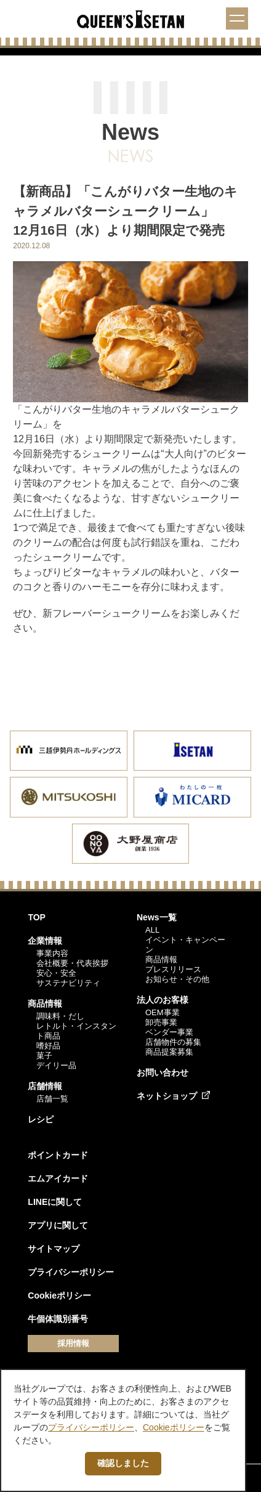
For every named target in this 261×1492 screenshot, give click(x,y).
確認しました (123, 1463)
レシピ (41, 1119)
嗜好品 (48, 1045)
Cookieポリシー (59, 1295)
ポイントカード (58, 1155)
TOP (37, 917)
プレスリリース (173, 969)
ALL (152, 930)
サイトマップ (53, 1249)
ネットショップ (167, 1096)
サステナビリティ (68, 982)
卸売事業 (161, 1022)
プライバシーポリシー (71, 1272)
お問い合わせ (162, 1072)
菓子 (44, 1055)
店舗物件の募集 (173, 1042)
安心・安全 (56, 973)
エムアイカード (58, 1178)
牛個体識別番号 (58, 1319)
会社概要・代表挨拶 (72, 963)
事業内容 (52, 953)
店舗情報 (45, 1086)
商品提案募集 (169, 1051)
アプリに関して (58, 1225)
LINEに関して (55, 1202)
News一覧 (157, 917)
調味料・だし (60, 1016)
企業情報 (45, 941)
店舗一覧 (52, 1098)
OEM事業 (162, 1012)
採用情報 (73, 1343)
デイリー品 (56, 1065)
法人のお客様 (162, 1000)
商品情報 (45, 1003)
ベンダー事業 (169, 1032)
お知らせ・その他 (177, 979)
